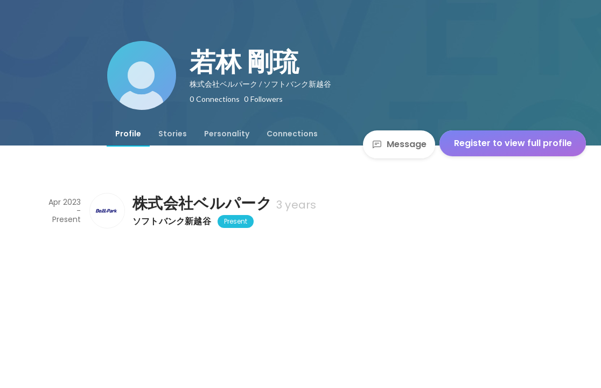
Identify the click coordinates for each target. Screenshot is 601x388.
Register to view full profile (513, 143)
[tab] (128, 134)
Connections (292, 133)
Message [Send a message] (399, 144)
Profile (128, 133)
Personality (226, 133)
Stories (172, 133)
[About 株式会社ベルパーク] (106, 210)
